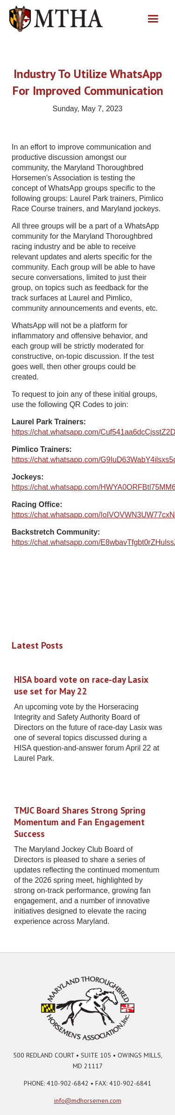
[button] (152, 18)
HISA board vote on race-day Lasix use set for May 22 (81, 685)
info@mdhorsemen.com (87, 1100)
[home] (56, 18)
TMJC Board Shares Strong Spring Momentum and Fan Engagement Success (80, 822)
